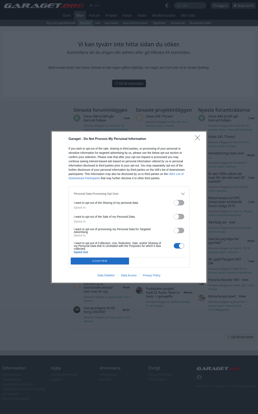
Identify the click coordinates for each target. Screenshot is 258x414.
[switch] (179, 202)
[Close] (199, 139)
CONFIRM (99, 260)
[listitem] (129, 194)
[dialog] (129, 207)
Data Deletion (106, 275)
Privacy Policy (151, 275)
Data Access (129, 275)
